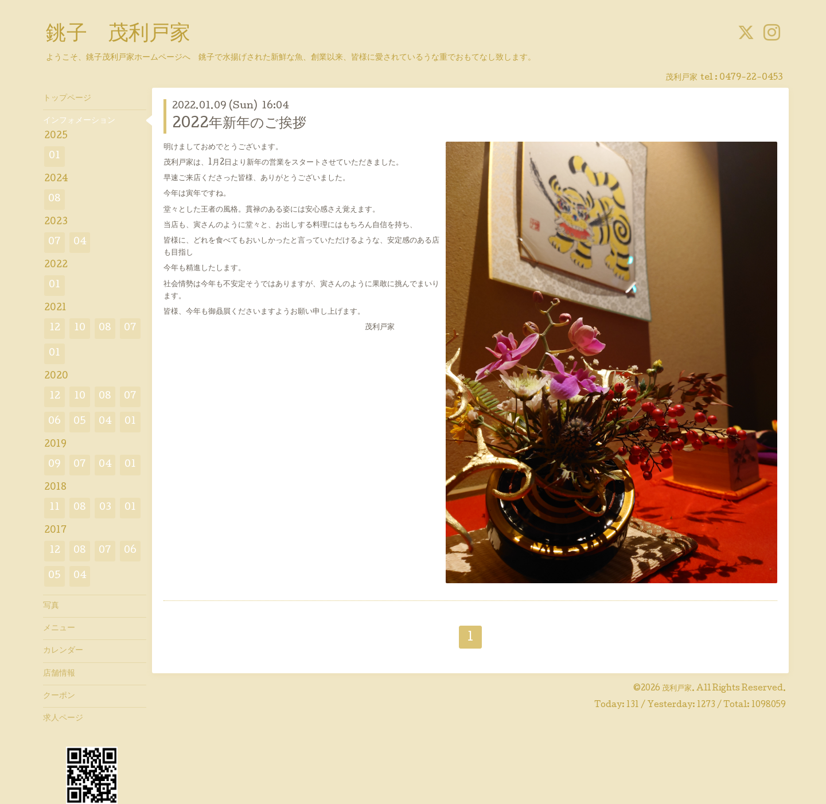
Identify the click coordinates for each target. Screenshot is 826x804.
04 (80, 242)
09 (54, 465)
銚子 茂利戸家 (118, 35)
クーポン (59, 696)
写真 (51, 606)
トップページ (67, 98)
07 (54, 242)
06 (54, 422)
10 (79, 328)
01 (54, 156)
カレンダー (63, 650)
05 (79, 422)
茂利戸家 (677, 689)
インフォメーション (79, 121)
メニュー (59, 628)
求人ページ (63, 718)
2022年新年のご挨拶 (239, 124)
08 (54, 199)
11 (54, 508)
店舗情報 (59, 673)
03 (105, 508)
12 (54, 328)
